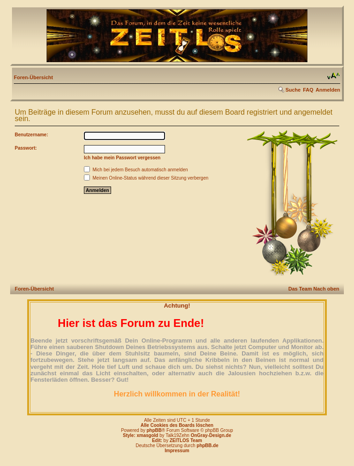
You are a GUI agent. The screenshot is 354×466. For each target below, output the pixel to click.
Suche (293, 90)
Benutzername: (31, 134)
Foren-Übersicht (33, 77)
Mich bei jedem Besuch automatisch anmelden (136, 169)
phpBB (154, 430)
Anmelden (328, 90)
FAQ (308, 90)
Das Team (300, 288)
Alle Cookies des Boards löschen (177, 425)
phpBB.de (207, 445)
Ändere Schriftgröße (333, 76)
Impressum (177, 450)
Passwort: (26, 148)
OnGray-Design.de (211, 435)
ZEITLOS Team (186, 440)
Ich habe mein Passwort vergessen (122, 157)
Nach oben (326, 288)
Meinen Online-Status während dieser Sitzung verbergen (146, 178)
